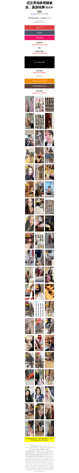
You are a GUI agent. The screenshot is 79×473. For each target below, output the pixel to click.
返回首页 (39, 32)
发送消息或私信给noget (39, 86)
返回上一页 (39, 27)
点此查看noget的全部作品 (39, 81)
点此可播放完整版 (39, 62)
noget (34, 14)
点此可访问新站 (44, 440)
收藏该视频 (39, 37)
